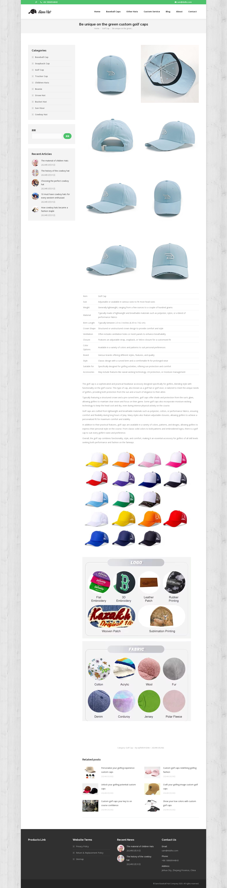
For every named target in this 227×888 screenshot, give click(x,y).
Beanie (38, 89)
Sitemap (80, 859)
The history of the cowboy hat (55, 170)
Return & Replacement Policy (89, 852)
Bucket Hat (41, 101)
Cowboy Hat (41, 114)
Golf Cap (129, 748)
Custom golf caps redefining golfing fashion (179, 770)
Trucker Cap (41, 76)
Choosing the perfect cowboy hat (55, 183)
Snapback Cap (42, 63)
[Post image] (90, 772)
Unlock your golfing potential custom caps (118, 786)
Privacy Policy (82, 846)
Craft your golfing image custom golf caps (180, 786)
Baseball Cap (41, 57)
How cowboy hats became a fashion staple (54, 209)
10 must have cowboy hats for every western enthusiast (55, 196)
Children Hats (42, 82)
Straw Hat (40, 95)
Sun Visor (40, 108)
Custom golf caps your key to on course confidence (116, 803)
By (142, 748)
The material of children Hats (54, 160)
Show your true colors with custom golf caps (179, 803)
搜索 (34, 130)
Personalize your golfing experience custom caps (117, 770)
